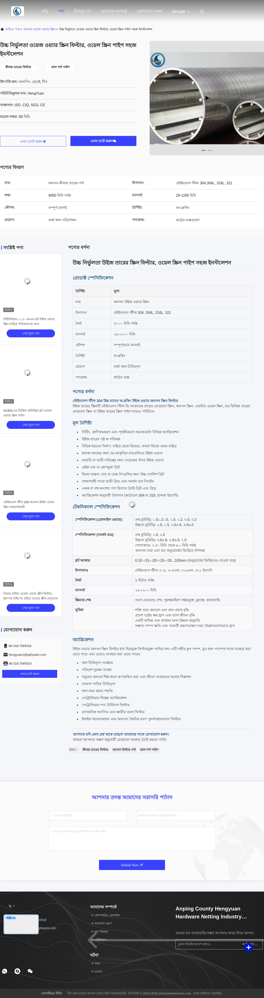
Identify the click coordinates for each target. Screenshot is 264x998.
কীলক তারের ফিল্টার (95, 749)
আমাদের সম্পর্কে (114, 11)
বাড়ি (45, 11)
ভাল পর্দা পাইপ (149, 749)
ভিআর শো (82, 11)
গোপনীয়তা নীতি (51, 993)
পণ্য (61, 11)
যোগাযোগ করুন (149, 11)
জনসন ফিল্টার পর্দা (124, 749)
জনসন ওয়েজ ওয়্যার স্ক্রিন (39, 29)
